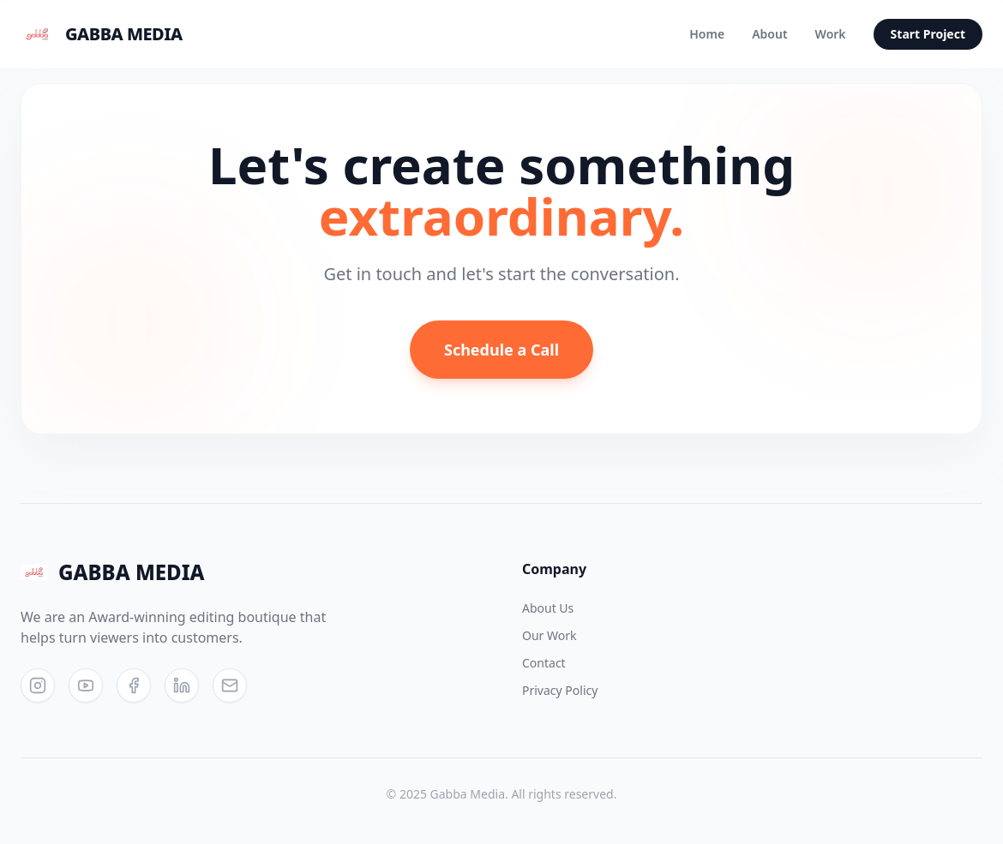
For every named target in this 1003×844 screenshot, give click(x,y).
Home (706, 34)
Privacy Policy (560, 690)
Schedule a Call (501, 349)
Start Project (928, 34)
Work (830, 34)
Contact (544, 663)
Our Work (549, 635)
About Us (548, 608)
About (769, 34)
